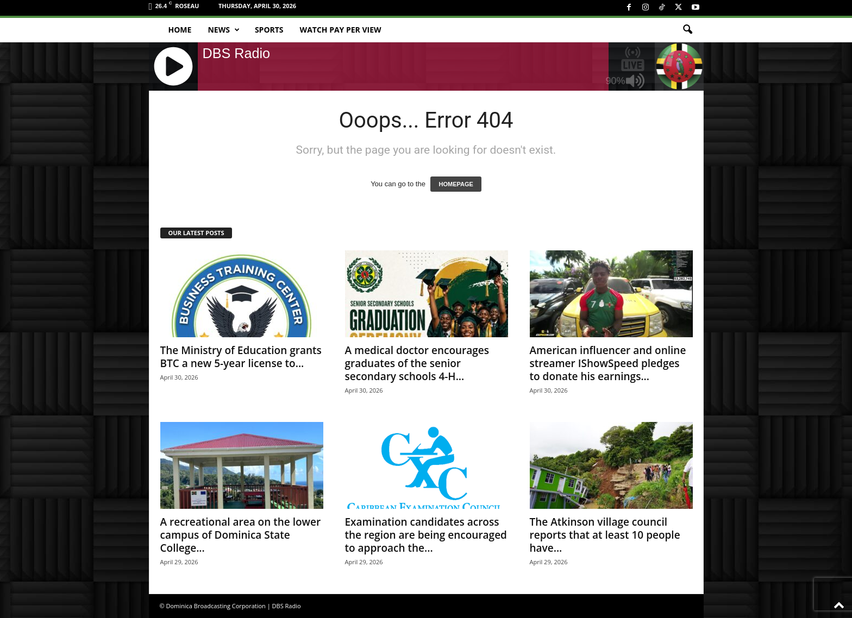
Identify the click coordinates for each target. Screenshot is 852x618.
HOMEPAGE (455, 184)
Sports (269, 29)
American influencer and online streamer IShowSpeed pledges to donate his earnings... (608, 363)
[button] (687, 30)
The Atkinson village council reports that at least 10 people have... (605, 535)
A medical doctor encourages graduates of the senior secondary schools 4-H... (417, 363)
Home (180, 29)
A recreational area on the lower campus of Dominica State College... (240, 535)
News (223, 30)
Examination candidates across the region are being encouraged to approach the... (426, 535)
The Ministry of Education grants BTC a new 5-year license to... (241, 356)
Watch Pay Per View (340, 29)
